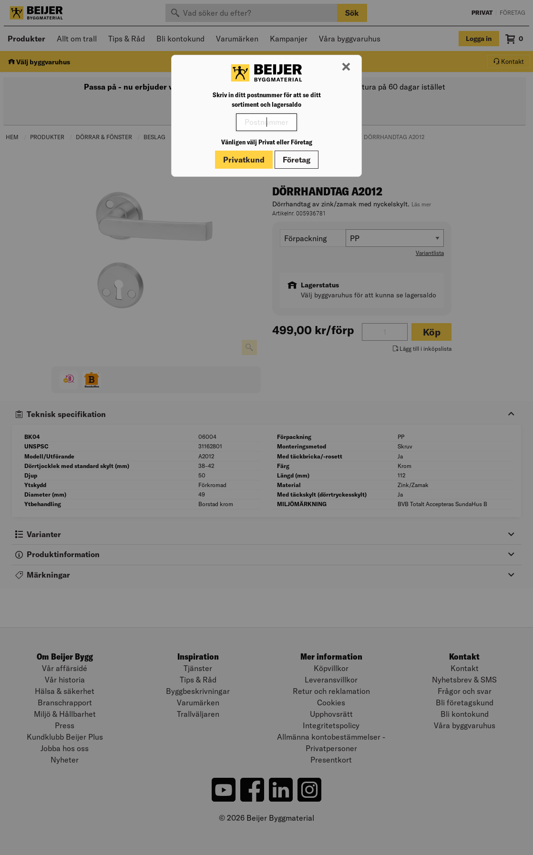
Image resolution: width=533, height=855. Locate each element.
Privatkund (244, 159)
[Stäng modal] (346, 67)
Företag (296, 159)
